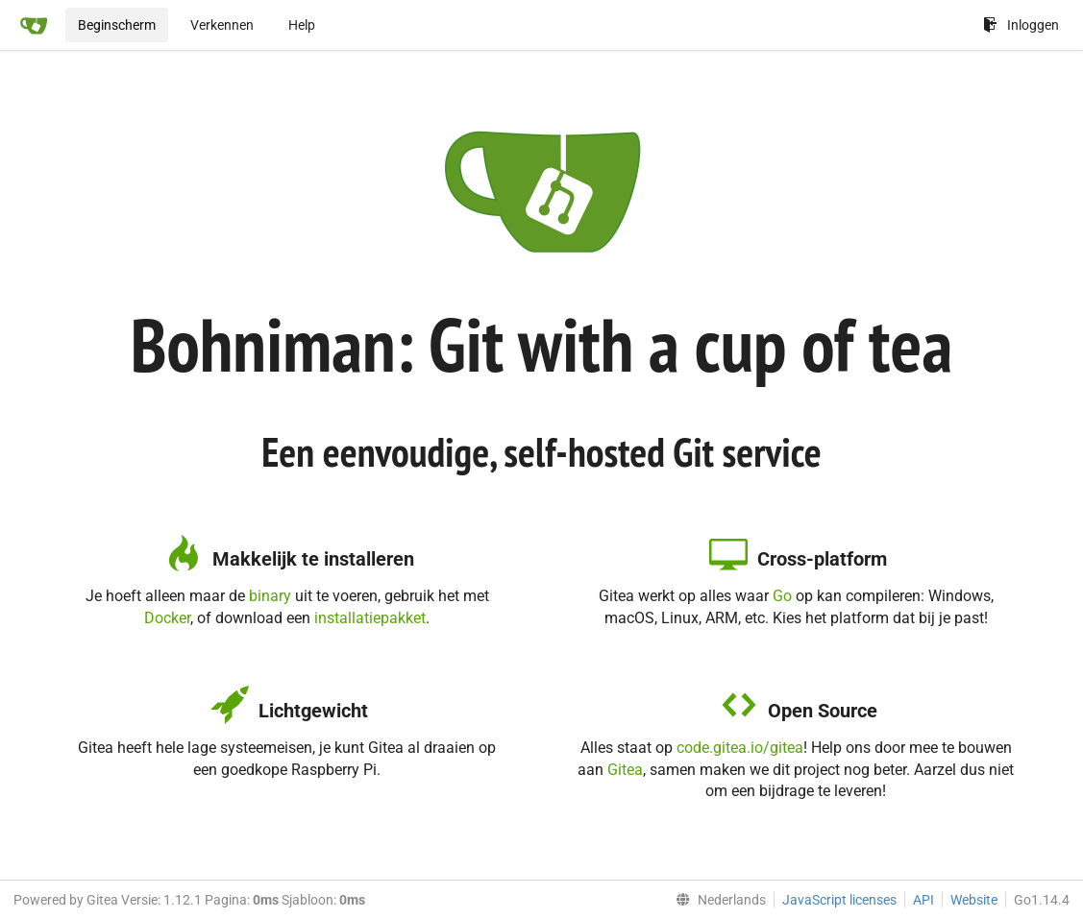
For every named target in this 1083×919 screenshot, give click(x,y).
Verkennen (222, 25)
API (923, 899)
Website (973, 899)
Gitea (625, 770)
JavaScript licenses (839, 899)
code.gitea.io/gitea (740, 747)
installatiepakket (370, 618)
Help (301, 25)
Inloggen (1021, 25)
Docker (167, 618)
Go (782, 596)
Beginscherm (117, 25)
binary (270, 596)
